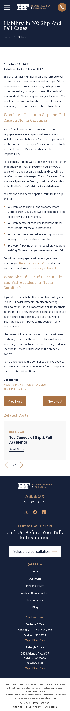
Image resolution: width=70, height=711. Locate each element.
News (7, 384)
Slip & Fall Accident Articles (29, 384)
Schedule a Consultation (35, 551)
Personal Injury (35, 585)
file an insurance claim (32, 263)
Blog (35, 607)
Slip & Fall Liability (15, 389)
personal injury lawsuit (42, 268)
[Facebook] (35, 512)
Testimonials (35, 600)
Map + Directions (35, 640)
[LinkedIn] (44, 512)
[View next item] (21, 465)
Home (35, 571)
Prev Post (15, 401)
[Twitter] (26, 512)
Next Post (55, 401)
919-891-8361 (35, 502)
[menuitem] (17, 707)
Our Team (35, 578)
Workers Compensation (35, 593)
